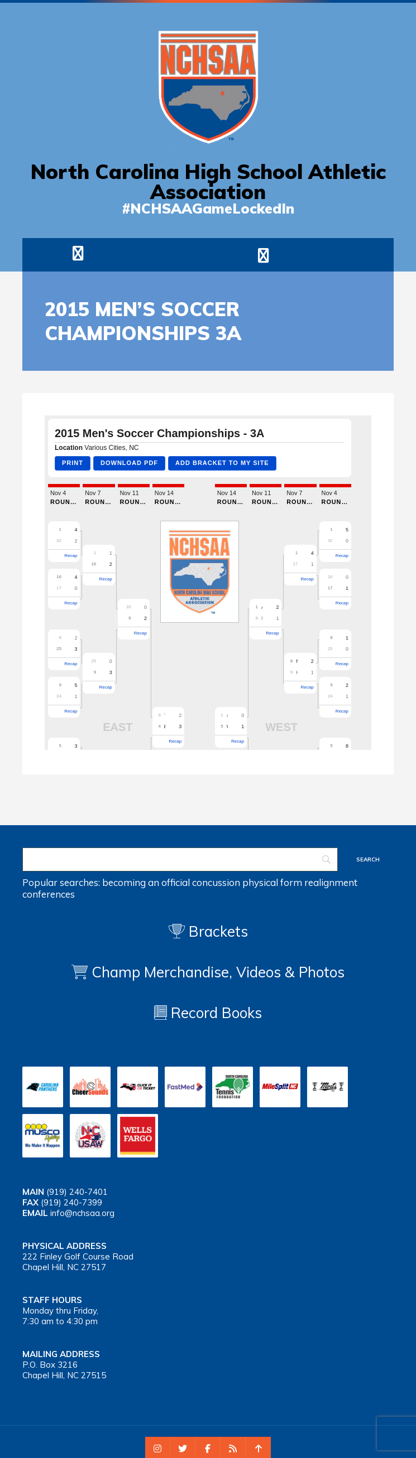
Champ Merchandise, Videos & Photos (218, 972)
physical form (272, 882)
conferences (48, 894)
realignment (330, 882)
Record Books (208, 1013)
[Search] (180, 859)
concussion (216, 882)
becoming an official (146, 882)
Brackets (208, 931)
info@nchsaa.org (82, 1213)
